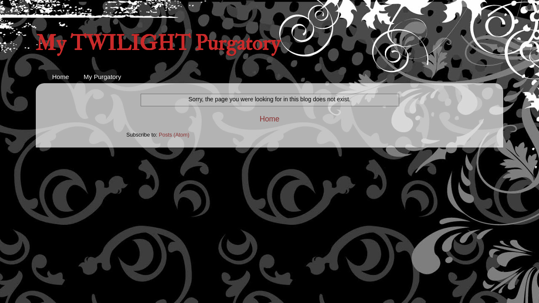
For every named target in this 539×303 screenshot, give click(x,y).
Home (60, 76)
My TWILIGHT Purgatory (158, 43)
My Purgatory (102, 76)
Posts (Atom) (174, 135)
